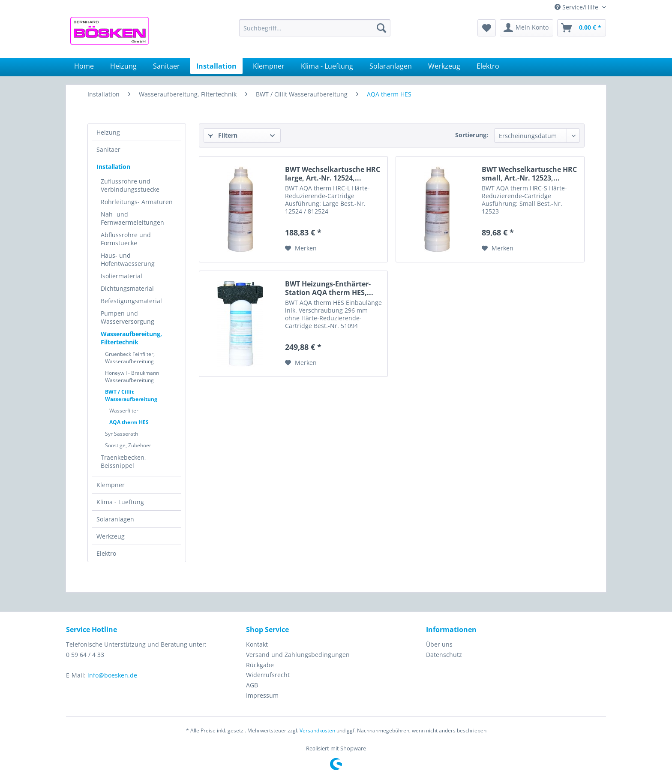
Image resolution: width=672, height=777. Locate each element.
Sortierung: (471, 135)
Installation (113, 167)
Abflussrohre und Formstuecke (126, 239)
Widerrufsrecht (268, 675)
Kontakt (257, 644)
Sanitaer (108, 149)
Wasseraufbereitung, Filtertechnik (131, 338)
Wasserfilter (123, 410)
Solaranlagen (115, 519)
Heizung (108, 132)
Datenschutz (444, 655)
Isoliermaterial (121, 276)
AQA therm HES (129, 422)
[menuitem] (314, 27)
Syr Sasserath (121, 433)
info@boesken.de (112, 675)
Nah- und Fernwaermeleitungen (132, 218)
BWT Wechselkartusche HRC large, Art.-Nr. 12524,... (332, 173)
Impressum (262, 695)
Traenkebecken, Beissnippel (123, 461)
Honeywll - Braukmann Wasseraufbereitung (132, 376)
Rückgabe (260, 665)
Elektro (106, 553)
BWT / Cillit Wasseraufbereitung (131, 395)
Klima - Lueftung (120, 502)
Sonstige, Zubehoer (128, 445)
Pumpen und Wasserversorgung (127, 317)
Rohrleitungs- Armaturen (137, 202)
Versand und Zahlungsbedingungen (298, 655)
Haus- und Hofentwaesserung (128, 259)
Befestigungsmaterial (131, 301)
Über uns (439, 644)
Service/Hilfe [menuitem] (577, 7)
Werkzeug (110, 536)
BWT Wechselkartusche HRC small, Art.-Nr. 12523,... (529, 173)
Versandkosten (317, 730)
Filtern (222, 135)
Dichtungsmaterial (127, 288)
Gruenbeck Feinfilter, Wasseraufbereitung (130, 357)
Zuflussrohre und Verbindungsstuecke (130, 185)
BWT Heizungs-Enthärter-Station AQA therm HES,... (329, 288)
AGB (252, 685)
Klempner (110, 485)
